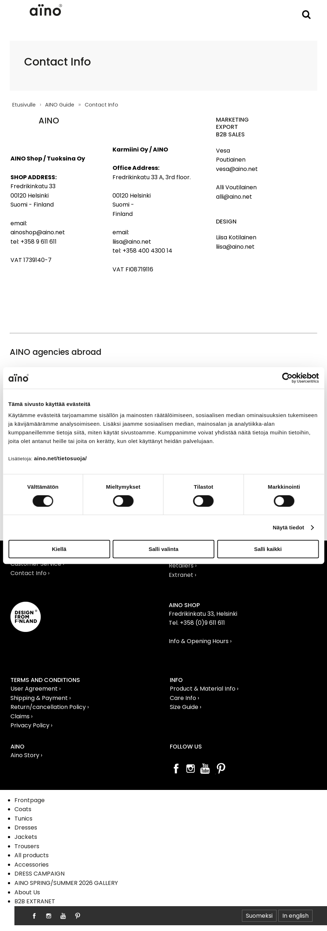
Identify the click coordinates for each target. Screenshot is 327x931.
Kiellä (59, 549)
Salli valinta (163, 549)
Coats (22, 809)
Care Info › (184, 698)
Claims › (21, 716)
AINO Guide (59, 104)
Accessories (31, 864)
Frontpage (29, 800)
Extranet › (182, 575)
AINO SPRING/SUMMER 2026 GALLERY (66, 883)
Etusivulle (24, 104)
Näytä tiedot (288, 527)
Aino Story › (26, 755)
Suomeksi (259, 916)
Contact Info (101, 104)
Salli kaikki (268, 549)
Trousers (26, 846)
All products (31, 855)
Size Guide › (185, 707)
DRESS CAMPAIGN (39, 873)
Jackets (25, 837)
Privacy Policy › (31, 725)
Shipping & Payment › (40, 698)
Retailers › (182, 565)
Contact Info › (29, 573)
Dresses (25, 827)
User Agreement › (35, 688)
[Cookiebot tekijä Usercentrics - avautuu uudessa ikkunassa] (287, 377)
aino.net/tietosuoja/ (60, 458)
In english (295, 916)
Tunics (23, 818)
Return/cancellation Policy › (49, 707)
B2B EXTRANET (34, 901)
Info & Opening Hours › (200, 641)
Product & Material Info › (204, 688)
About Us (27, 892)
